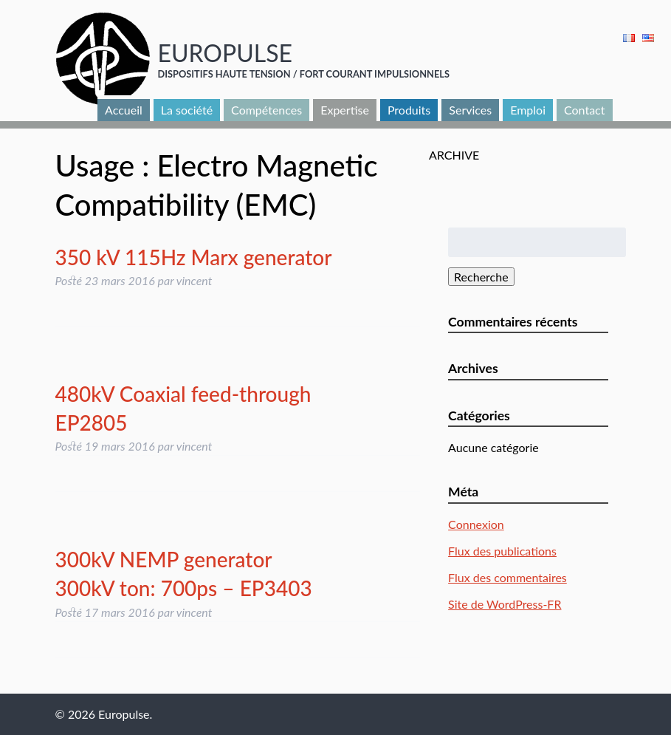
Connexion (476, 524)
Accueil (123, 110)
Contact (584, 110)
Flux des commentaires (507, 577)
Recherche (481, 277)
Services (470, 110)
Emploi (528, 110)
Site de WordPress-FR (504, 604)
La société (187, 110)
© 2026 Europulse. (104, 714)
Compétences (266, 110)
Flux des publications (502, 551)
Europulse (225, 52)
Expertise (344, 110)
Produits (409, 110)
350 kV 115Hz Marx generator (193, 257)
